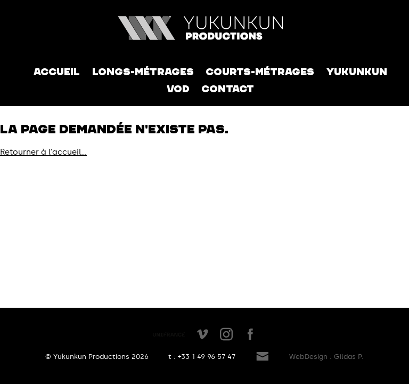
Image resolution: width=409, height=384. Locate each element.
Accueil (57, 72)
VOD (178, 89)
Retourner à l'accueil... (43, 152)
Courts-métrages (260, 72)
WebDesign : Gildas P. (326, 357)
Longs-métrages (143, 72)
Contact (227, 89)
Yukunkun (356, 72)
